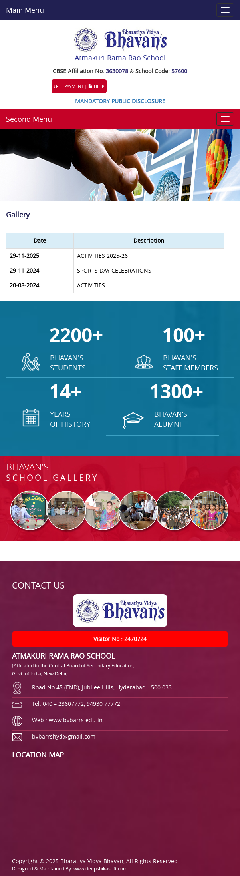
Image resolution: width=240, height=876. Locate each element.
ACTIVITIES (91, 285)
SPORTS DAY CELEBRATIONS (114, 270)
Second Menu (29, 119)
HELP (96, 86)
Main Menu (25, 10)
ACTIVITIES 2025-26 (102, 255)
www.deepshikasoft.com (100, 868)
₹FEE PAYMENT (68, 86)
